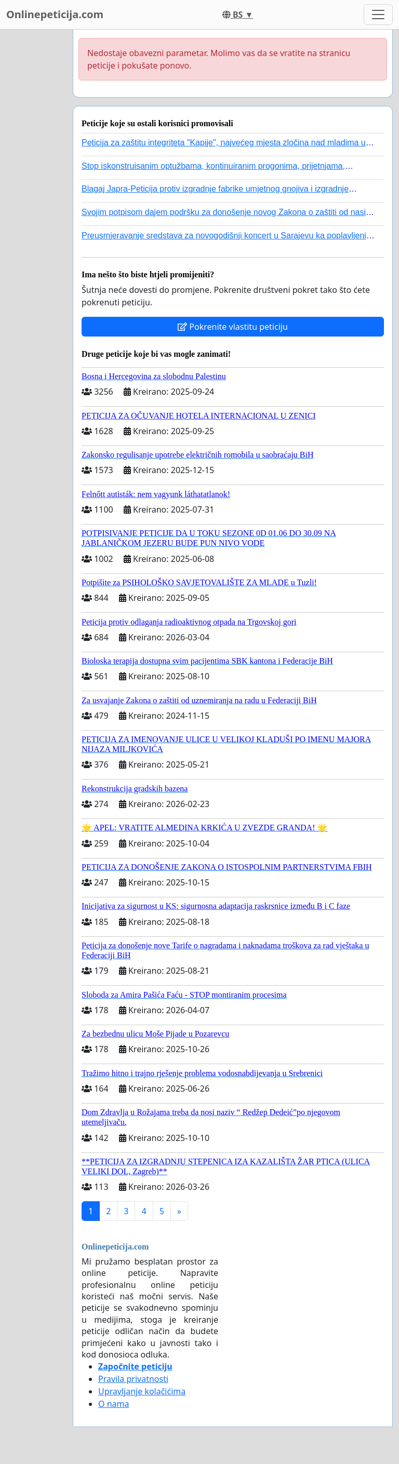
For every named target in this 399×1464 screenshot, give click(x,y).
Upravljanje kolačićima (141, 1391)
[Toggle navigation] (378, 14)
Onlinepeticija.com (54, 14)
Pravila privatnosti (133, 1379)
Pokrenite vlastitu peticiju (233, 326)
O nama (113, 1403)
